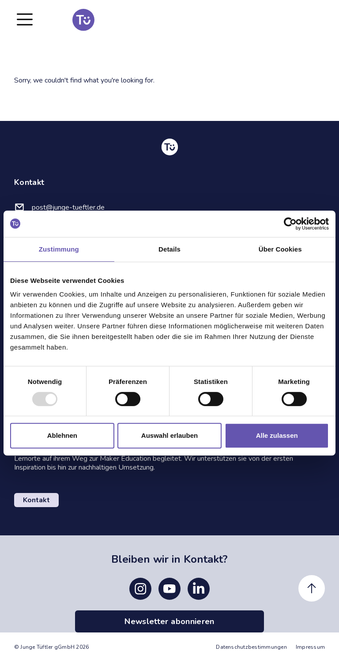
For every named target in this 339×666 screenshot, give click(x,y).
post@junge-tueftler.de (68, 207)
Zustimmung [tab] (59, 249)
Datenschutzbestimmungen (251, 647)
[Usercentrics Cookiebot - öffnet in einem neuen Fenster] (290, 223)
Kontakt (36, 500)
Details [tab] (169, 249)
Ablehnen (62, 435)
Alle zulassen (277, 435)
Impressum (310, 647)
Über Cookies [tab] (280, 249)
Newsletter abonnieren (169, 621)
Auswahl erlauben (169, 435)
